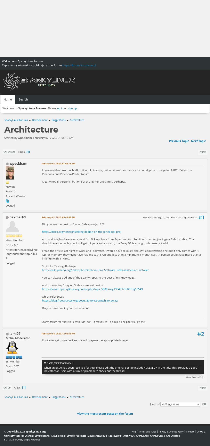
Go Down (9, 151)
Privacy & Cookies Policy (171, 431)
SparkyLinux (115, 435)
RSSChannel (27, 435)
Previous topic (179, 141)
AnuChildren (173, 435)
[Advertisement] (105, 28)
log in (60, 108)
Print (203, 152)
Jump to (154, 404)
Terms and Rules (147, 431)
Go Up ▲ (201, 431)
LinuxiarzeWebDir (97, 435)
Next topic (198, 141)
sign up (72, 108)
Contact (190, 431)
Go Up (7, 387)
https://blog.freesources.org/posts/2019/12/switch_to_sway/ (80, 300)
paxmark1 (17, 217)
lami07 (14, 333)
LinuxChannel (42, 435)
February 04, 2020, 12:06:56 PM (58, 333)
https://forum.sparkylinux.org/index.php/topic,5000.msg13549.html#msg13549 (92, 289)
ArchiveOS (129, 435)
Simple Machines (31, 439)
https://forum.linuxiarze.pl (79, 65)
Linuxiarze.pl (58, 435)
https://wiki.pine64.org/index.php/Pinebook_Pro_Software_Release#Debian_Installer (95, 270)
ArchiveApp (142, 435)
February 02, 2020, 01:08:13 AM (58, 163)
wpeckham (18, 163)
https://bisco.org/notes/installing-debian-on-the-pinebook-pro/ (82, 232)
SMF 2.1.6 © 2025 (13, 439)
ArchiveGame (157, 435)
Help (134, 431)
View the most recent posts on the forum (105, 414)
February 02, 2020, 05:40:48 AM (58, 217)
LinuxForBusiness (76, 435)
